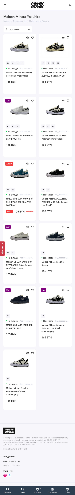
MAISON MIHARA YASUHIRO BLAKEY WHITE (19, 137)
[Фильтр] (2, 248)
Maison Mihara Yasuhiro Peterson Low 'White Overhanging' (17, 391)
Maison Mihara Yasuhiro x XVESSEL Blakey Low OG (54, 74)
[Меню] (5, 5)
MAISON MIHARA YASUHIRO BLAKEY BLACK (19, 327)
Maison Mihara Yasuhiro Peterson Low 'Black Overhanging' (53, 328)
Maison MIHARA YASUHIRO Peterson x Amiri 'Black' (54, 137)
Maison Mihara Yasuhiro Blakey (53, 263)
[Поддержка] (70, 5)
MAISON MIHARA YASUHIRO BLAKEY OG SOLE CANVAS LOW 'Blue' (19, 202)
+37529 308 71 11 (11, 461)
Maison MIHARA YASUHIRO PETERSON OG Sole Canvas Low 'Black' (54, 202)
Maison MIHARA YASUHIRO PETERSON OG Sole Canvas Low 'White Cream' (19, 265)
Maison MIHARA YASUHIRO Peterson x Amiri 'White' (19, 74)
